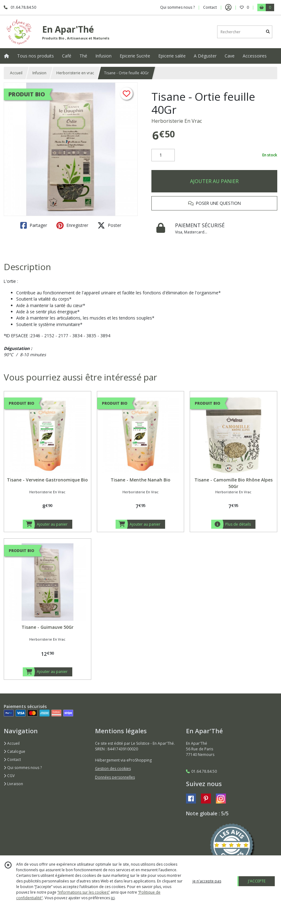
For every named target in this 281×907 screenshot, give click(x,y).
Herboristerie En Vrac (176, 120)
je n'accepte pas (207, 881)
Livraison (13, 783)
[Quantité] (163, 155)
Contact (210, 7)
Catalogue (14, 751)
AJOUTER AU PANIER (214, 181)
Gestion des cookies (113, 768)
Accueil (16, 73)
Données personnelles (115, 777)
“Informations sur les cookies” (83, 892)
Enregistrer (72, 225)
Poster (109, 225)
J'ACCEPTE (256, 881)
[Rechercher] (268, 32)
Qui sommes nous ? (23, 767)
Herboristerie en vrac (75, 73)
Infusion (39, 73)
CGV (9, 775)
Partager (33, 225)
